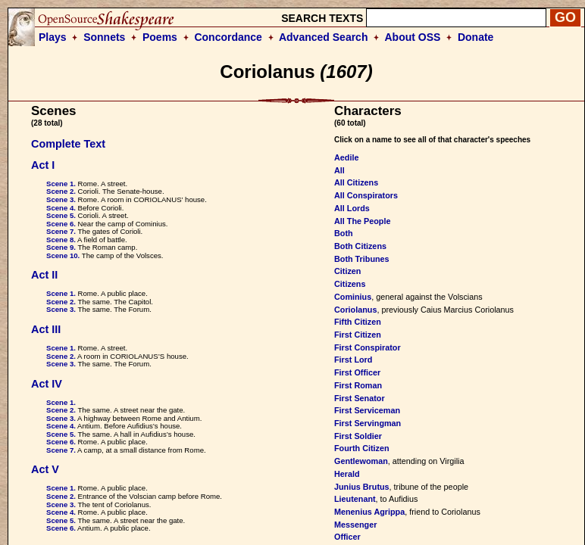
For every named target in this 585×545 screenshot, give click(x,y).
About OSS (413, 37)
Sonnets (104, 37)
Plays (53, 37)
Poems (159, 37)
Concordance (227, 37)
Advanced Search (323, 37)
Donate (475, 37)
